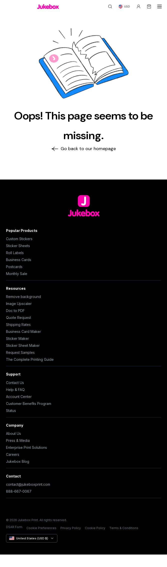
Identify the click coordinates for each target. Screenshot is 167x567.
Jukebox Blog (17, 461)
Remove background (23, 296)
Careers (12, 454)
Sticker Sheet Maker (23, 345)
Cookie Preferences (41, 528)
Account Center (19, 396)
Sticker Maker (17, 338)
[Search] (110, 6)
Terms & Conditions (123, 528)
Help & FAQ (15, 389)
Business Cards (18, 260)
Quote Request (18, 317)
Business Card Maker (23, 331)
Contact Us (15, 382)
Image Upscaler (19, 303)
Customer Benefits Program (28, 403)
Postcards (14, 267)
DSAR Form (14, 527)
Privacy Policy (70, 528)
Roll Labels (15, 253)
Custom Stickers (19, 239)
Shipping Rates (18, 324)
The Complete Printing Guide (30, 359)
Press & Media (18, 440)
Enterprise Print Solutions (26, 447)
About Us (13, 433)
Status (11, 410)
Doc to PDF (15, 310)
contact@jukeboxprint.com (28, 484)
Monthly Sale (16, 274)
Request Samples (20, 352)
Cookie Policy (95, 528)
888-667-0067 (18, 491)
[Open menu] (159, 6)
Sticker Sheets (18, 246)
